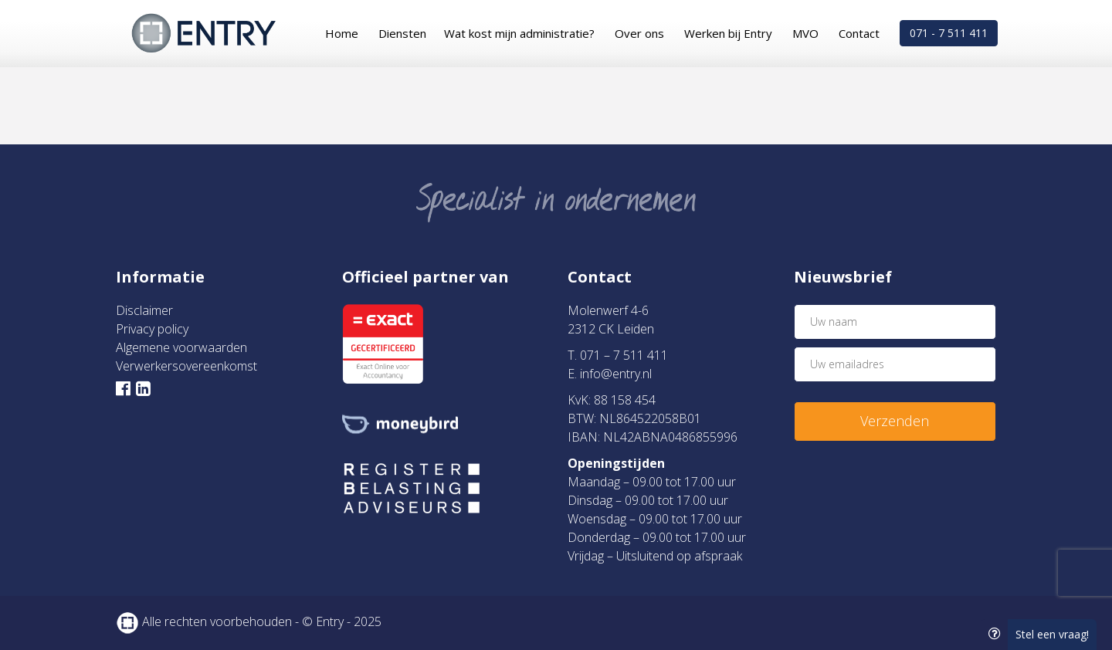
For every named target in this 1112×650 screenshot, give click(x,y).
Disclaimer (144, 310)
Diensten (402, 33)
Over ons (639, 33)
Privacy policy (152, 328)
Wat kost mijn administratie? (519, 33)
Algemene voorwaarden (181, 347)
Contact (859, 33)
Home (341, 33)
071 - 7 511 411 (949, 32)
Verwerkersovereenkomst (186, 365)
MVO (805, 33)
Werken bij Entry (728, 33)
